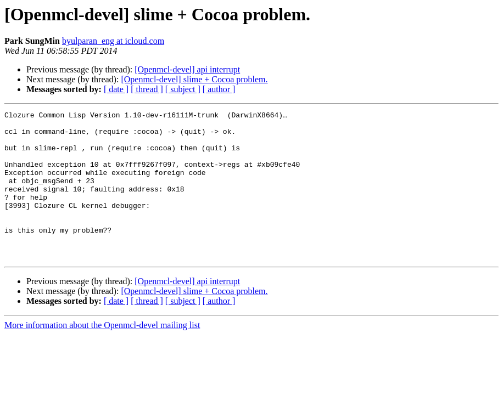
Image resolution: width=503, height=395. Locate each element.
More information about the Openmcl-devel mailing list (102, 354)
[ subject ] (182, 89)
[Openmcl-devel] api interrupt (187, 69)
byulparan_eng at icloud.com (113, 41)
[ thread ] (147, 89)
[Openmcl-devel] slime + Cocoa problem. (194, 79)
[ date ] (116, 89)
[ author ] (219, 89)
